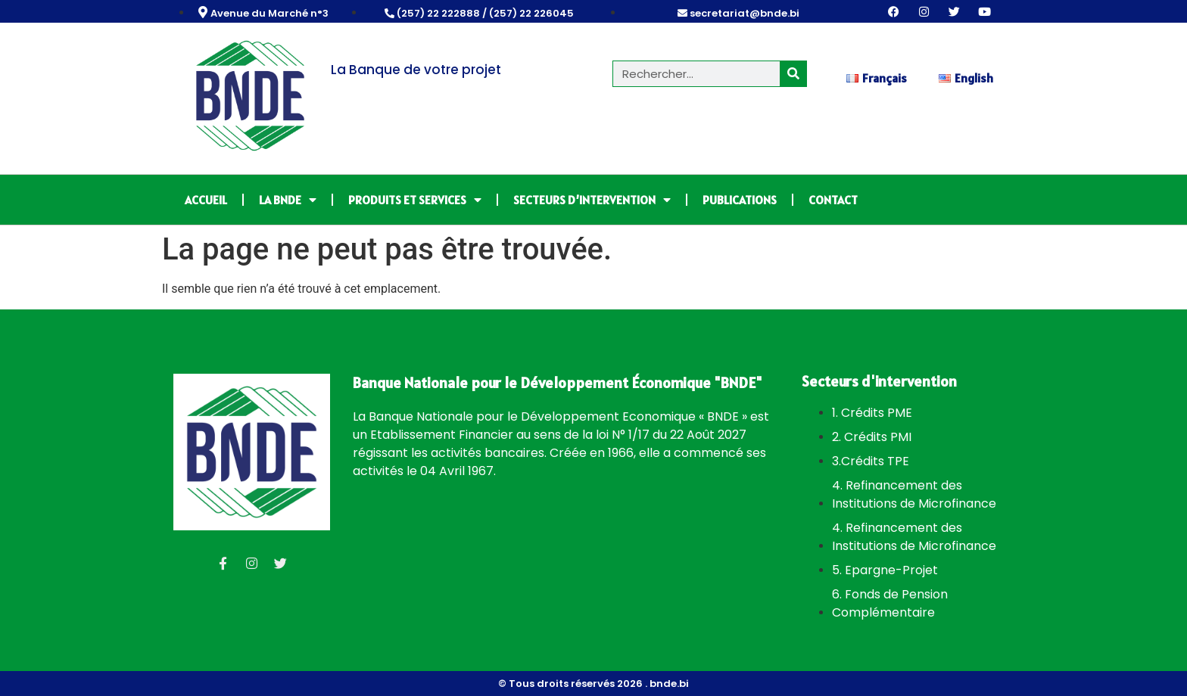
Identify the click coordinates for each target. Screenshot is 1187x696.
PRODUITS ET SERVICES (414, 199)
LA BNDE (287, 199)
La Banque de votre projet (416, 70)
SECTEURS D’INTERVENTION (592, 199)
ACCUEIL (206, 199)
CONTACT (833, 199)
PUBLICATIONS (740, 199)
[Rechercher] (793, 73)
